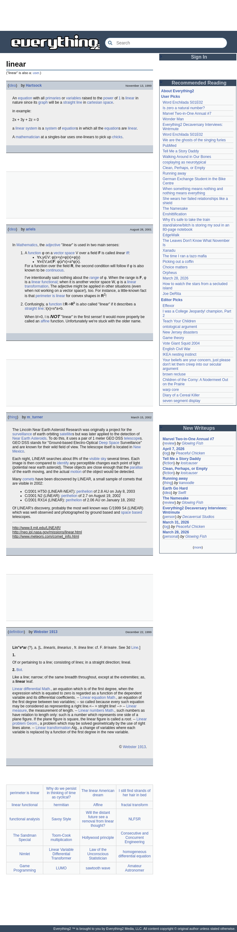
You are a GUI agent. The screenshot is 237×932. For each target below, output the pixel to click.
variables (73, 98)
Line (135, 647)
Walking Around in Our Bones (187, 157)
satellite (66, 434)
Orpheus (170, 273)
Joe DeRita (172, 294)
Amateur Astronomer (134, 868)
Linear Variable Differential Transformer (61, 853)
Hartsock (34, 85)
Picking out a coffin (178, 261)
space (108, 102)
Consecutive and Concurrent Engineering (134, 837)
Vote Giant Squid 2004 (181, 343)
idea (12, 85)
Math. (46, 689)
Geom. (32, 723)
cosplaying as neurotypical (184, 162)
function (34, 253)
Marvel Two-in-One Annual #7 (187, 113)
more (198, 547)
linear (129, 98)
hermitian (61, 805)
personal (171, 536)
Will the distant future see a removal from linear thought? (98, 819)
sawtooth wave (98, 868)
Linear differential (26, 689)
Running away (174, 173)
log (166, 453)
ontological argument (180, 327)
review (169, 443)
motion (75, 472)
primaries (52, 98)
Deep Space (109, 443)
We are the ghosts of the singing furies (194, 140)
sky (103, 459)
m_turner (35, 417)
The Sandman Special (24, 837)
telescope (132, 438)
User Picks (170, 96)
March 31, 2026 (176, 522)
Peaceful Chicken (190, 453)
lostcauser (189, 463)
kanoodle (186, 483)
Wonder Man (173, 119)
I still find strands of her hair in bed (135, 793)
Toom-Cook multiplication (61, 837)
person (169, 517)
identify (63, 463)
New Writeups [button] (199, 428)
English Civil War (176, 349)
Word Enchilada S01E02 (183, 102)
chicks (117, 137)
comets (29, 479)
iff (127, 253)
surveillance (22, 434)
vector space (64, 253)
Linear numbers (91, 710)
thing (13, 417)
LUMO (61, 868)
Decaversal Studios (198, 517)
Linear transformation (52, 728)
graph (43, 102)
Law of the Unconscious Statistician (98, 853)
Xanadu (169, 250)
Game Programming (25, 868)
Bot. (19, 670)
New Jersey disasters (180, 332)
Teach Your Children (179, 321)
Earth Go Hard (175, 488)
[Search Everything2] (166, 43)
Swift (182, 493)
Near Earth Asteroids (29, 438)
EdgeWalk (171, 235)
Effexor (168, 306)
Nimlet (24, 854)
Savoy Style (61, 819)
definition (16, 632)
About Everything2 (177, 91)
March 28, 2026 (175, 278)
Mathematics (26, 245)
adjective (53, 245)
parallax (136, 467)
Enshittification (174, 214)
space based (131, 512)
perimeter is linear (50, 296)
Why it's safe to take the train (186, 219)
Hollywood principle (98, 837)
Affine (97, 805)
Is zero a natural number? (184, 108)
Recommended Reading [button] (199, 82)
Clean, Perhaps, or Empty (184, 168)
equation (25, 98)
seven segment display (181, 401)
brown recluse (174, 374)
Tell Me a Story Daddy (181, 151)
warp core (171, 389)
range (94, 277)
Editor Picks (171, 300)
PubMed (170, 145)
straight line (34, 308)
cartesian (94, 102)
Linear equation (93, 697)
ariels (30, 229)
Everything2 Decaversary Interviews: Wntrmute (195, 510)
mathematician (28, 137)
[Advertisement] (118, 15)
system (31, 128)
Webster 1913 (45, 632)
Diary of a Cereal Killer (181, 395)
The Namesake (175, 208)
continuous (55, 270)
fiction (168, 463)
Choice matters (175, 267)
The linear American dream (97, 793)
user (36, 73)
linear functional (44, 282)
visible (94, 459)
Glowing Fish (192, 443)
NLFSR (134, 819)
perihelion (85, 491)
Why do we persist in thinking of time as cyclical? (61, 792)
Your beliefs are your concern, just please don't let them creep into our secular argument (197, 364)
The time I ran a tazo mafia (185, 256)
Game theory (173, 338)
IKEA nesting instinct (179, 354)
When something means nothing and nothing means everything (193, 191)
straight (69, 102)
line (79, 102)
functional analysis (25, 819)
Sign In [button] (199, 57)
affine (44, 321)
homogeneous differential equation (134, 854)
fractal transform (134, 805)
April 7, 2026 (174, 449)
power (108, 98)
